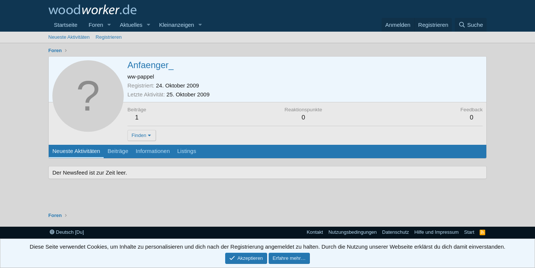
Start (469, 232)
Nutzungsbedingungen (352, 232)
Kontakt (315, 232)
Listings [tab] (186, 151)
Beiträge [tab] (117, 151)
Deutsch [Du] (67, 232)
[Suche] (471, 25)
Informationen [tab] (153, 151)
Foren (95, 25)
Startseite (65, 25)
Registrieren (108, 37)
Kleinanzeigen (176, 25)
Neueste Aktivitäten (69, 37)
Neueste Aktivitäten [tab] (76, 151)
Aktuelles (131, 25)
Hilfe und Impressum (436, 232)
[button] (109, 25)
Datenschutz (395, 232)
